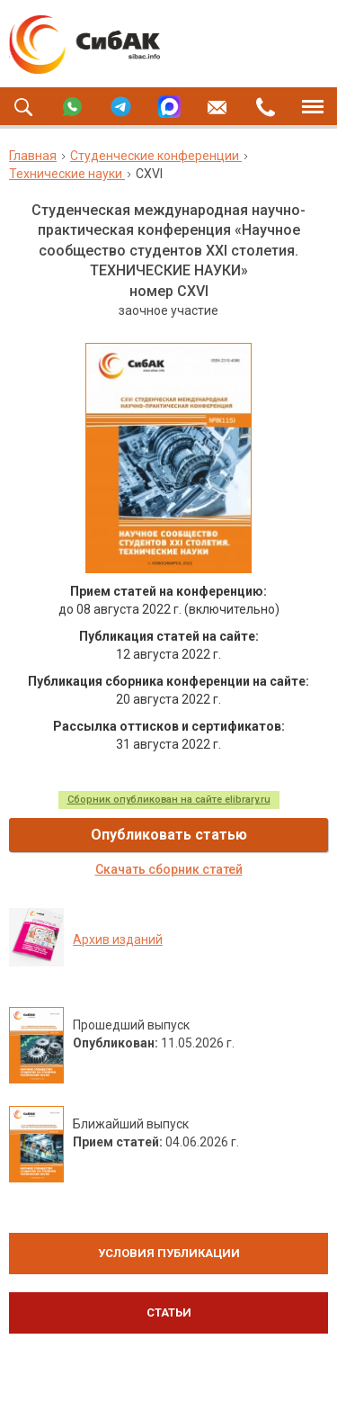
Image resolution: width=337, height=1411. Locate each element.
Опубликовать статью (169, 834)
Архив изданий (118, 939)
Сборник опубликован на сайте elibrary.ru (168, 799)
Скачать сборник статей (169, 869)
